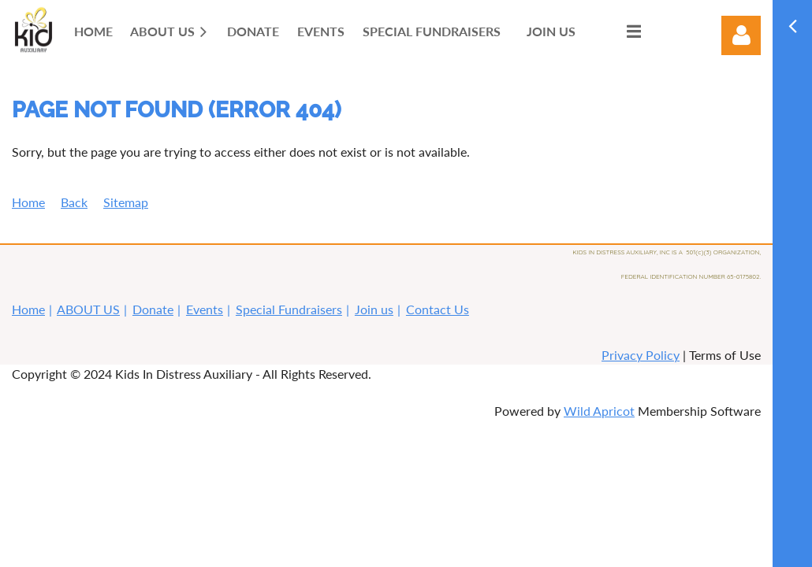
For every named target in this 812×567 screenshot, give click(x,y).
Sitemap (125, 202)
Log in (741, 35)
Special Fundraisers (289, 309)
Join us (374, 309)
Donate (152, 309)
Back (74, 202)
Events (204, 309)
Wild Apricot (599, 410)
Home (28, 202)
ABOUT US (88, 309)
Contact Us (437, 309)
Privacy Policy (641, 354)
